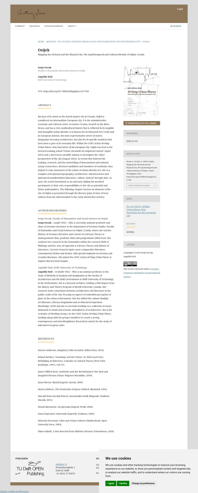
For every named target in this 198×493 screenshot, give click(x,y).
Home (41, 41)
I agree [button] (111, 483)
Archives (34, 26)
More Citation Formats (139, 185)
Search (175, 26)
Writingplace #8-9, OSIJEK (142, 123)
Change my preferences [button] (143, 483)
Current (20, 26)
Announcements (53, 26)
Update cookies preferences (14, 491)
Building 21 (61, 464)
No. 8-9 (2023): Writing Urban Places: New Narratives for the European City (99, 41)
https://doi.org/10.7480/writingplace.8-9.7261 (66, 91)
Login (180, 9)
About (71, 26)
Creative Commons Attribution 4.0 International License (141, 272)
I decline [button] (123, 483)
